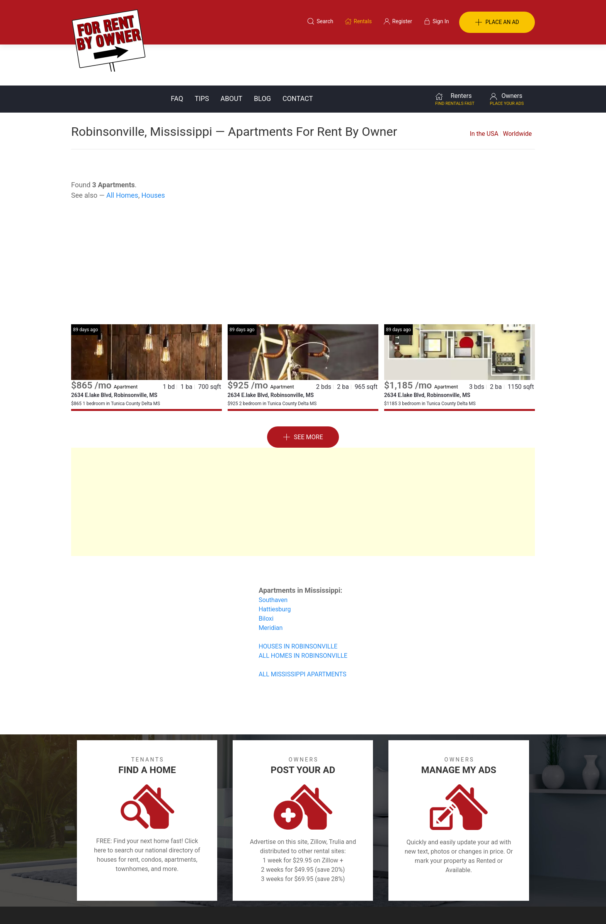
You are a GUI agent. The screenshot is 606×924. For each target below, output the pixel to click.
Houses (153, 154)
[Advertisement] (303, 221)
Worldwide (517, 92)
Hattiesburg (275, 568)
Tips (202, 58)
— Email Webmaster (511, 906)
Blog (262, 58)
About (231, 58)
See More (303, 396)
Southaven (273, 559)
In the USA (484, 92)
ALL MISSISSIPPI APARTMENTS (302, 633)
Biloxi (266, 577)
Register (432, 886)
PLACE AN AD (497, 22)
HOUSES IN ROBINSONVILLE (298, 605)
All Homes (122, 154)
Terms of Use (223, 886)
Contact (298, 58)
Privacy (308, 886)
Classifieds (177, 886)
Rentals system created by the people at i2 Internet (424, 906)
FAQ (177, 58)
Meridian (271, 586)
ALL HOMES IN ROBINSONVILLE (303, 614)
